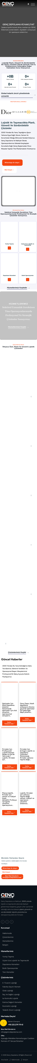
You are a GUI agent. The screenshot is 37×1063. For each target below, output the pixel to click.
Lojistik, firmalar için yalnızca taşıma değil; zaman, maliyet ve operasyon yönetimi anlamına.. (27, 798)
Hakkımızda (7, 933)
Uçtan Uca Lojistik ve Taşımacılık (15, 960)
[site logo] (7, 895)
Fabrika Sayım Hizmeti (11, 987)
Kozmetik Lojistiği (9, 1006)
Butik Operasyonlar (10, 968)
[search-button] (28, 4)
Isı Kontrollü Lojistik (10, 998)
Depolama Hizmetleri (10, 964)
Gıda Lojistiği (7, 990)
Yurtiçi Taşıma (8, 956)
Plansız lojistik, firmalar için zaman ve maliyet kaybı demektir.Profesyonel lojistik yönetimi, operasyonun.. (9, 799)
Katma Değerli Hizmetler (12, 1002)
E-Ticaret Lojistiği (9, 983)
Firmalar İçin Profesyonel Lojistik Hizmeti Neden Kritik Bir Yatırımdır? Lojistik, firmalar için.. (8, 754)
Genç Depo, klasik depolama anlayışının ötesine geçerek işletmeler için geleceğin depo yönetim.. (27, 707)
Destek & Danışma (14, 1021)
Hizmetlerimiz (7, 941)
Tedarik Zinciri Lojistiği (11, 1010)
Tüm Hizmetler (8, 972)
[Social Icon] (2, 922)
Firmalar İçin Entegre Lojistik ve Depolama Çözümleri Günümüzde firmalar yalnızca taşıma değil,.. (27, 754)
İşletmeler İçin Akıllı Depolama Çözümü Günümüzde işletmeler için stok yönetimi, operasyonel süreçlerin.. (9, 709)
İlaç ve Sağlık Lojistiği (11, 994)
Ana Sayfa (4, 1060)
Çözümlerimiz (7, 937)
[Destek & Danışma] (3, 1022)
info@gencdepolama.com (11, 1032)
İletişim (5, 945)
